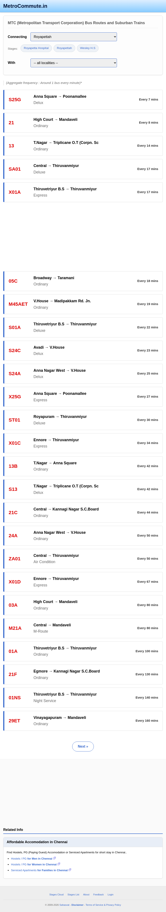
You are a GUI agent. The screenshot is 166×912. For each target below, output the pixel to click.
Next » (83, 746)
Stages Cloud (56, 894)
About (86, 894)
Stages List (73, 894)
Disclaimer (78, 905)
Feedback (98, 894)
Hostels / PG (33, 858)
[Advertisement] (83, 236)
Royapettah (64, 48)
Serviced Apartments (41, 870)
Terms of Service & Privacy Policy (103, 905)
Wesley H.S (88, 48)
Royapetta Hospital (36, 48)
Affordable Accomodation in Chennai (37, 842)
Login (110, 894)
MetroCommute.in (25, 6)
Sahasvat (64, 905)
